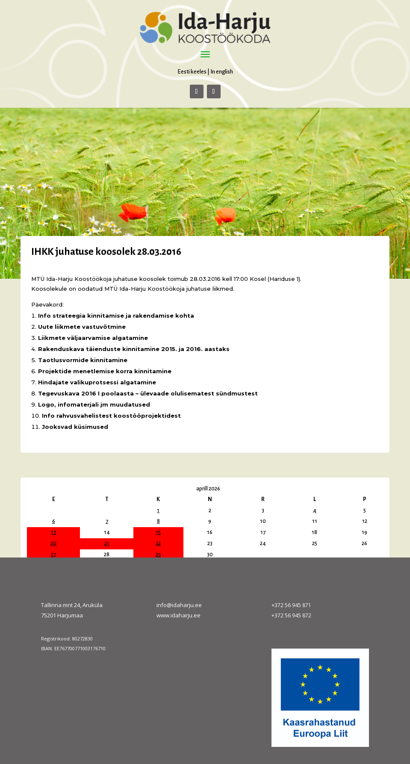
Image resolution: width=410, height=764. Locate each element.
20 (53, 543)
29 (158, 555)
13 (53, 532)
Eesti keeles (191, 71)
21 (106, 543)
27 (53, 555)
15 (158, 532)
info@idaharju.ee (179, 605)
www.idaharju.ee (178, 615)
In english (221, 71)
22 (158, 543)
